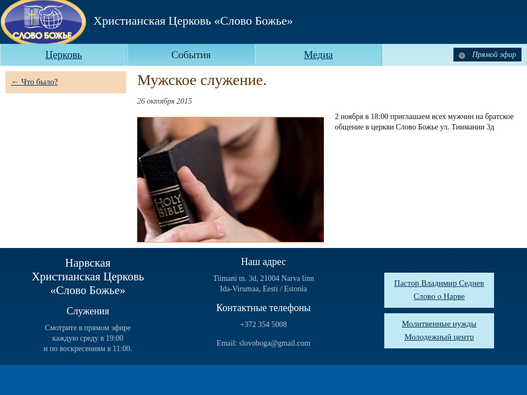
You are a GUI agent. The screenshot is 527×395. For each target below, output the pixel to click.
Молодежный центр (439, 336)
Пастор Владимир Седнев (439, 283)
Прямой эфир (487, 54)
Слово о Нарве (438, 296)
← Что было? (34, 81)
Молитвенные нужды (439, 323)
